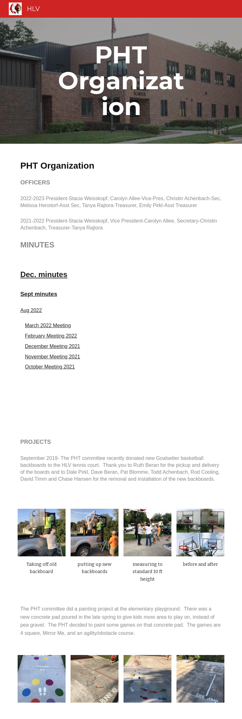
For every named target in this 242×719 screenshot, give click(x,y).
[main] (121, 80)
